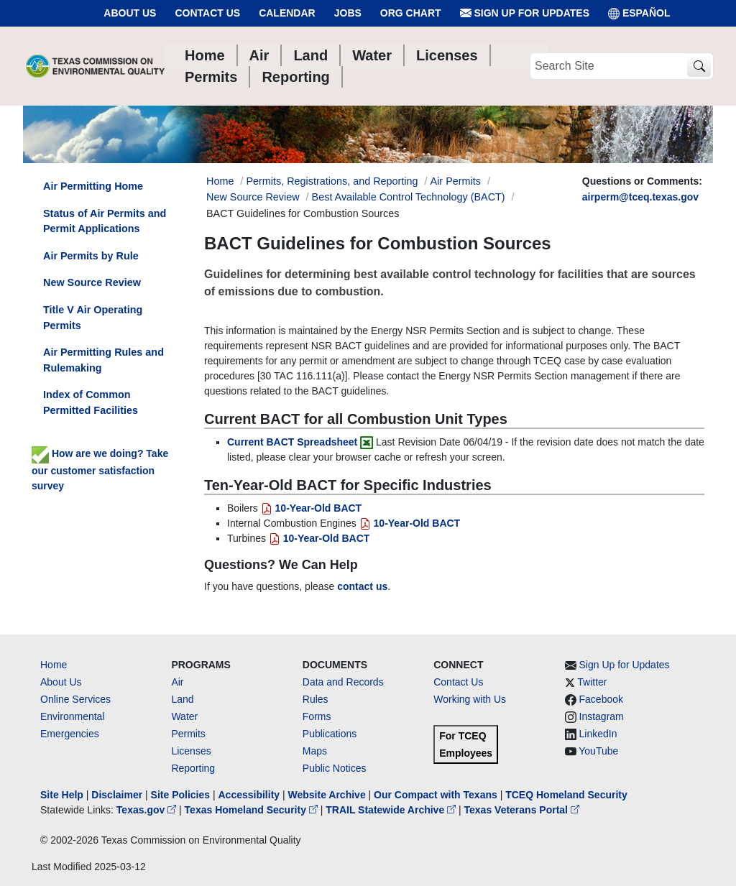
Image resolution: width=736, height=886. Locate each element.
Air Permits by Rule (91, 256)
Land (182, 699)
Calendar (287, 13)
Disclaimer (116, 794)
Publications (330, 733)
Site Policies (180, 794)
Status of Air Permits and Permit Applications (104, 221)
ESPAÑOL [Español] (639, 13)
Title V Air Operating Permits (92, 317)
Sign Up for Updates (524, 13)
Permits (188, 733)
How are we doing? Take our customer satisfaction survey (100, 469)
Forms (317, 716)
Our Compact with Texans (435, 794)
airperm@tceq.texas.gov (640, 197)
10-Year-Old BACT (311, 508)
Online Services (75, 699)
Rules (315, 699)
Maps (315, 751)
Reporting (193, 768)
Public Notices (335, 768)
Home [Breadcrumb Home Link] (220, 181)
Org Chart (410, 13)
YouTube (598, 751)
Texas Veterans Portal (521, 810)
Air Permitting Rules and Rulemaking (103, 360)
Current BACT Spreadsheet (292, 442)
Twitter (592, 682)
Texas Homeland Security (253, 810)
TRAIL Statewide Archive (392, 810)
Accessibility (250, 794)
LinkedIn (598, 733)
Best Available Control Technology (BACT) (408, 197)
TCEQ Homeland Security (566, 794)
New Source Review (253, 197)
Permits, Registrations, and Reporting (332, 181)
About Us (130, 13)
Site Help (61, 794)
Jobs (348, 13)
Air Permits (456, 181)
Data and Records (343, 682)
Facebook (601, 699)
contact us (362, 586)
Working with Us (469, 699)
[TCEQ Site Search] (699, 66)
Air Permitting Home (93, 186)
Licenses (191, 751)
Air (177, 682)
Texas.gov (147, 810)
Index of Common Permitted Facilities (90, 402)
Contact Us (207, 13)
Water (184, 716)
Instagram (601, 716)
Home (53, 664)
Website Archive (327, 794)
